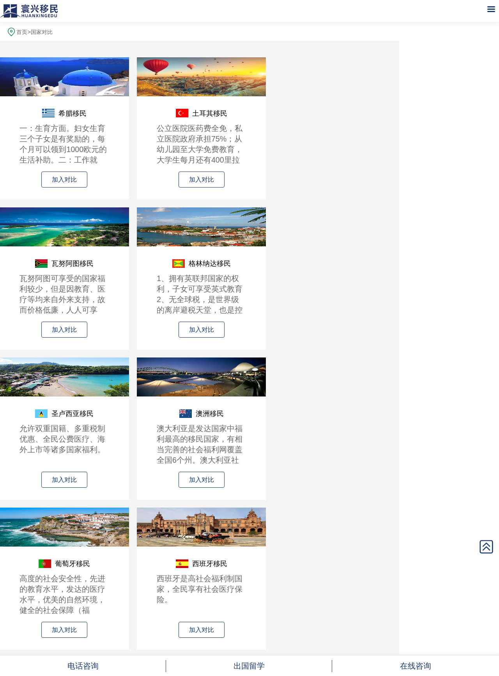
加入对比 (46, 179)
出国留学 (249, 666)
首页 (21, 32)
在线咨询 (415, 666)
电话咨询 (83, 666)
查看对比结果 (199, 529)
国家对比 (42, 32)
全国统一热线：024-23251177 (200, 597)
